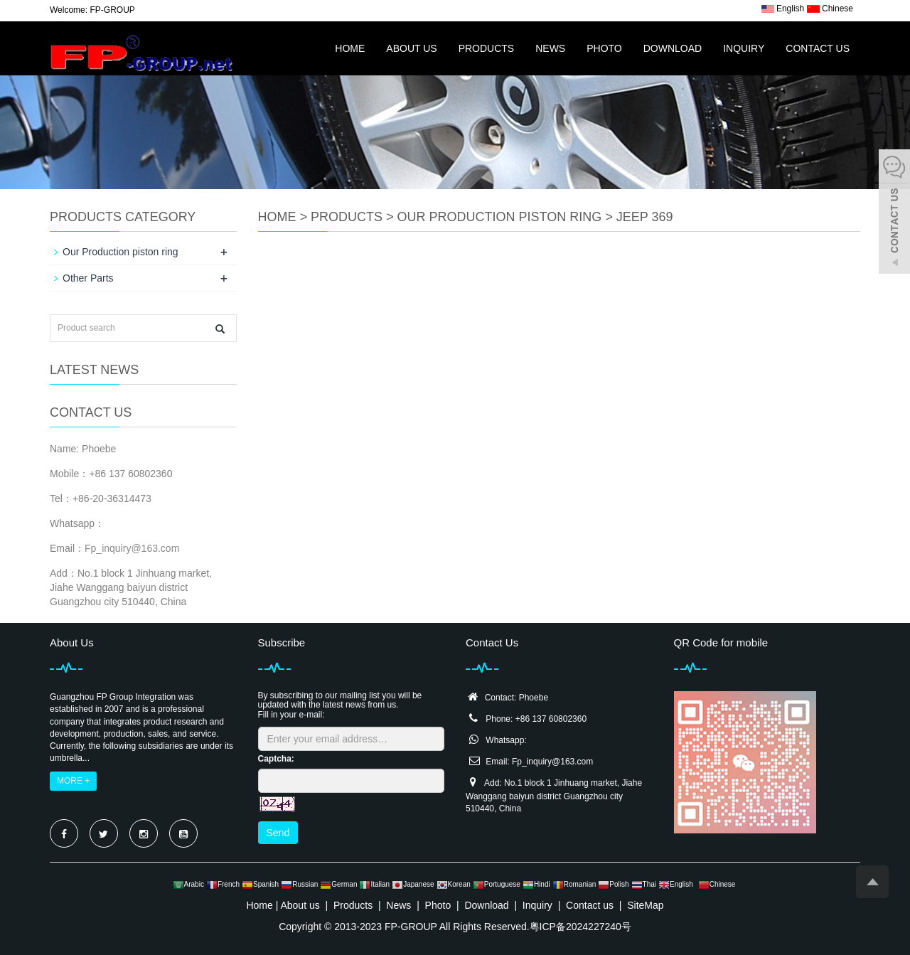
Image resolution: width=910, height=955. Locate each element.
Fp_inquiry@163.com (132, 548)
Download (672, 48)
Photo (604, 48)
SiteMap (645, 905)
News (550, 48)
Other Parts (88, 278)
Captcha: (276, 759)
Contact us (818, 48)
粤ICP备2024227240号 (580, 926)
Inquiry (743, 48)
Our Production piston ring (499, 217)
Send (278, 832)
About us (411, 48)
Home (350, 48)
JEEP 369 (644, 217)
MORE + (73, 781)
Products (487, 48)
